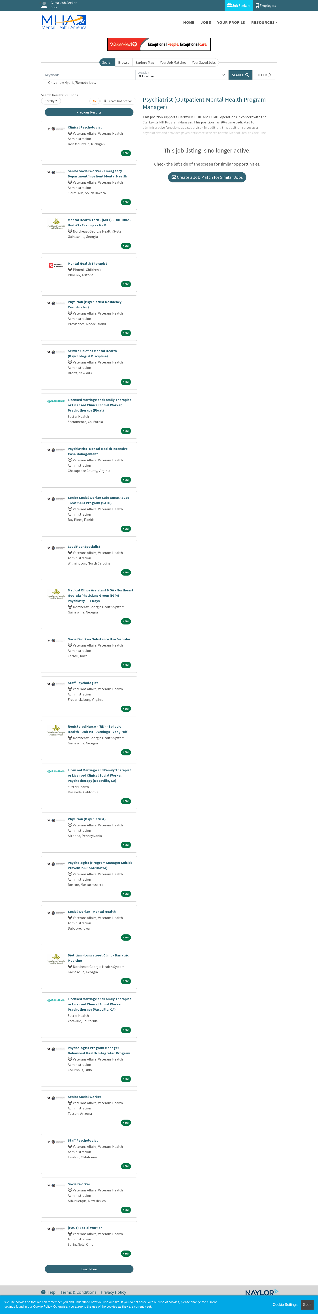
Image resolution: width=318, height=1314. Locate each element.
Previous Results (89, 112)
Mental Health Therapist (87, 263)
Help (48, 1292)
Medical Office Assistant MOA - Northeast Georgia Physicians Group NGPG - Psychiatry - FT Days (100, 595)
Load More (89, 1269)
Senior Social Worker (84, 1096)
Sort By (50, 101)
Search (107, 62)
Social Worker (79, 1184)
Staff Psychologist (83, 682)
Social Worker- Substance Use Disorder (99, 639)
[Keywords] (89, 75)
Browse (123, 62)
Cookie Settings (285, 1305)
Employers (266, 5)
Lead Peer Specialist (84, 546)
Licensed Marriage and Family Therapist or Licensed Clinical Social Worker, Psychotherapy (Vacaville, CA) (99, 1004)
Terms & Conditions (78, 1292)
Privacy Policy (113, 1292)
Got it (307, 1305)
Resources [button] (262, 22)
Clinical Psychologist (85, 127)
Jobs (206, 22)
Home (189, 22)
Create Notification (118, 101)
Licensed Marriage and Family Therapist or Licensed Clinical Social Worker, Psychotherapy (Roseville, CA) (99, 775)
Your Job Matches (173, 62)
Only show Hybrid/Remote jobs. (72, 82)
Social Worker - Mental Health (92, 911)
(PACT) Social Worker (85, 1227)
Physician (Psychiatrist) (87, 819)
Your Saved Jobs (204, 62)
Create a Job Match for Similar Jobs (207, 177)
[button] (264, 75)
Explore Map (144, 62)
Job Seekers (238, 5)
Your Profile (231, 22)
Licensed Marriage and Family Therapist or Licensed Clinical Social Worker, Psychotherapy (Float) (99, 404)
